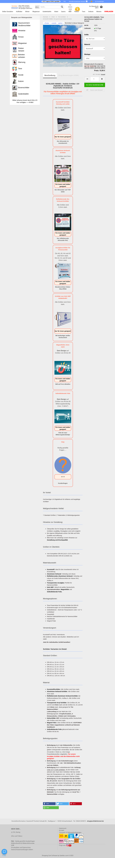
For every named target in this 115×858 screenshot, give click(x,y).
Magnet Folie (51, 722)
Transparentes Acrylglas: (56, 583)
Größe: (86, 35)
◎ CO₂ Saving (15, 832)
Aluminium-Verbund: (54, 574)
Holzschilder (51, 718)
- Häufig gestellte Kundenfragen (23, 841)
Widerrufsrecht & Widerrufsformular (22, 843)
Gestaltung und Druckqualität (57, 540)
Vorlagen (108, 11)
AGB (12, 845)
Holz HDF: (50, 587)
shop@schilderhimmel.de (95, 821)
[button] (49, 803)
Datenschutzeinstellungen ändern (22, 849)
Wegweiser (36, 11)
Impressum (62, 828)
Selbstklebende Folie (54, 729)
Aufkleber (19, 11)
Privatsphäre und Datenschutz (21, 847)
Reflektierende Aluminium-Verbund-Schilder (62, 696)
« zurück (53, 23)
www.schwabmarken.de (66, 843)
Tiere (83, 11)
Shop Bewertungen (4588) (68, 75)
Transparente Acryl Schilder (57, 702)
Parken (76, 11)
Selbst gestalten (7, 11)
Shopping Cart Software (49, 855)
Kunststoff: (51, 569)
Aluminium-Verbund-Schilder (57, 691)
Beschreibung (49, 75)
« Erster (46, 23)
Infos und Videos (16, 836)
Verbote (90, 11)
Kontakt (61, 830)
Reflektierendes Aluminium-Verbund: (60, 576)
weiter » (60, 23)
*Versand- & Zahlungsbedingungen (70, 832)
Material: (87, 44)
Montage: (87, 54)
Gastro (63, 11)
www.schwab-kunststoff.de (68, 841)
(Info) (95, 30)
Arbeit (56, 11)
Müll (70, 11)
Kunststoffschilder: (54, 689)
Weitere (98, 11)
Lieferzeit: (87, 28)
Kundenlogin (99, 1)
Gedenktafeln (47, 11)
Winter (27, 11)
